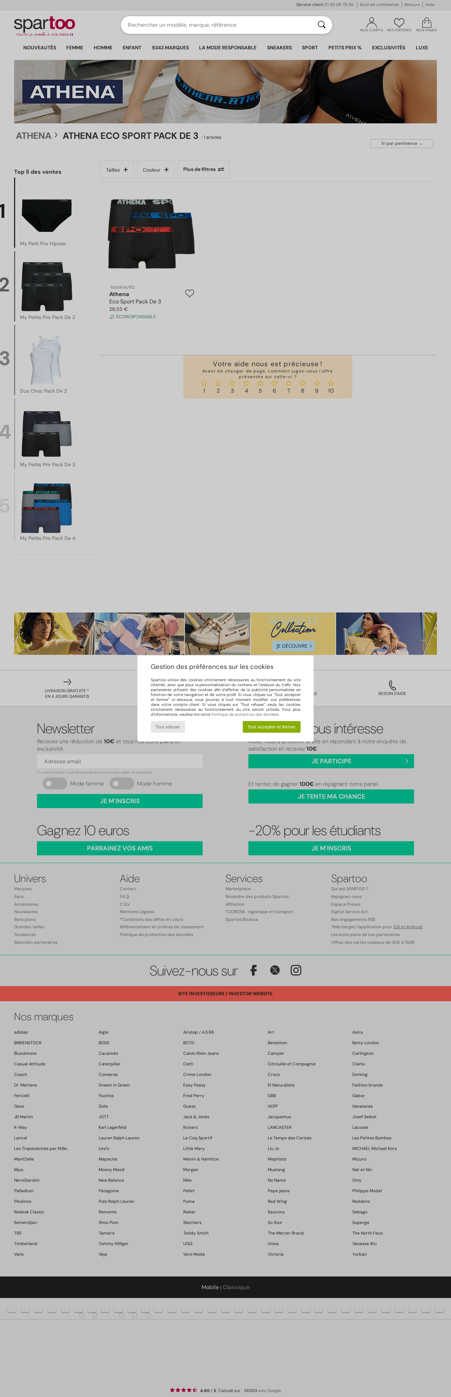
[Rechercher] (322, 25)
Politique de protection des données (245, 714)
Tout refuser (167, 727)
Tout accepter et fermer (271, 727)
